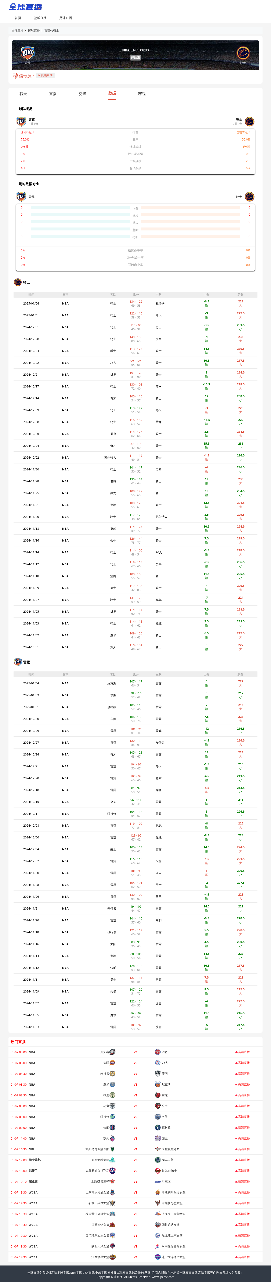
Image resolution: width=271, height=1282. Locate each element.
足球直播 (65, 18)
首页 (18, 18)
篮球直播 (40, 18)
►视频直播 (45, 75)
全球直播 (18, 30)
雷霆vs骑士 (51, 30)
